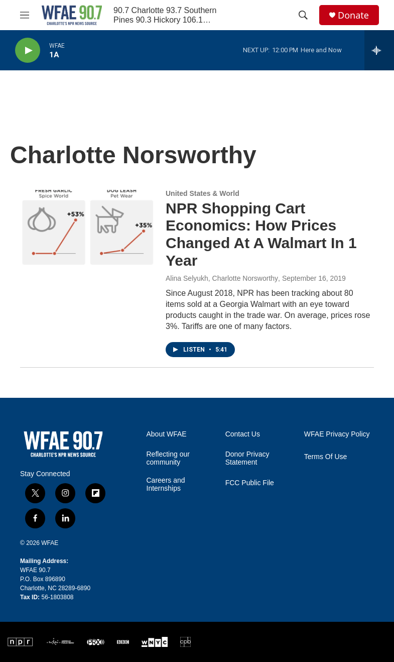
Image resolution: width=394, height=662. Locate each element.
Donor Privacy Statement (247, 458)
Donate (353, 15)
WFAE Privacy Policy (337, 434)
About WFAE (167, 434)
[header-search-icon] (303, 15)
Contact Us (242, 434)
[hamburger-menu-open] (24, 15)
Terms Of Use (325, 457)
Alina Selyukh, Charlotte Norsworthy (222, 278)
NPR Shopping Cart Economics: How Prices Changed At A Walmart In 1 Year (261, 234)
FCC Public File (249, 483)
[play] (28, 50)
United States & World (202, 193)
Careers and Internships (166, 484)
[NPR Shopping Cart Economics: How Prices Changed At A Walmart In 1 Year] (88, 227)
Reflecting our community (168, 458)
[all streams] (379, 50)
